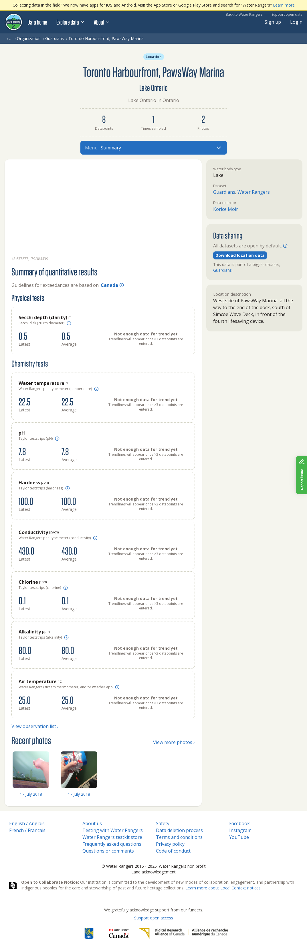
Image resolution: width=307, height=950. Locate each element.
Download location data (240, 255)
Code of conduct (173, 851)
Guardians (54, 38)
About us (92, 823)
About (102, 22)
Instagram (240, 830)
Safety (162, 823)
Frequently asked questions (111, 844)
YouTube (239, 837)
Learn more (284, 5)
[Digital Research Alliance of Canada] (183, 933)
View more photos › (174, 742)
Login (296, 22)
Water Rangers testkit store (112, 837)
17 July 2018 (31, 794)
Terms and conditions (179, 837)
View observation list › (35, 726)
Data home (37, 22)
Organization (29, 38)
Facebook (239, 823)
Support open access (153, 918)
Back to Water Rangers (244, 14)
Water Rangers (253, 192)
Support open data (287, 14)
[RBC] (89, 933)
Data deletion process (179, 830)
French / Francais (27, 830)
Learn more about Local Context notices (223, 888)
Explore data (70, 22)
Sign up (273, 22)
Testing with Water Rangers (112, 830)
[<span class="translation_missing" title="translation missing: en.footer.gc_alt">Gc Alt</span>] (118, 933)
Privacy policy (170, 844)
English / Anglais (27, 823)
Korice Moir (225, 209)
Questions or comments (108, 851)
